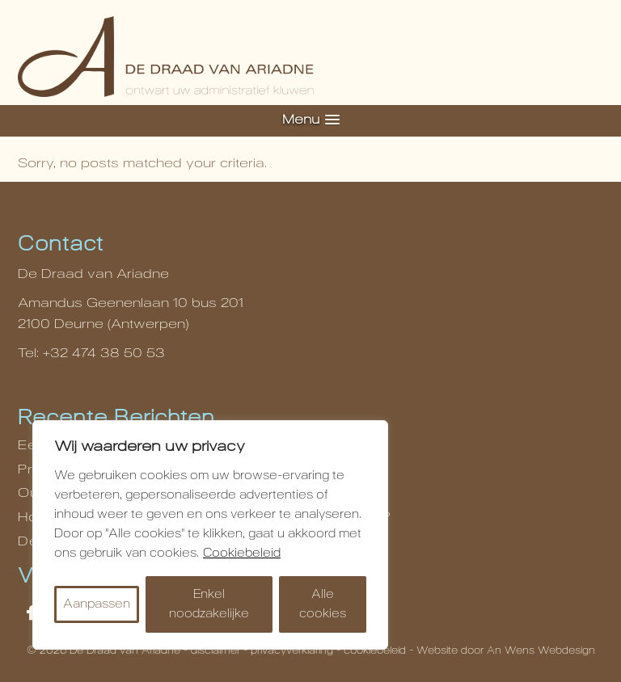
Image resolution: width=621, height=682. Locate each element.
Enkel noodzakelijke (209, 604)
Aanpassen (96, 604)
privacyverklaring (292, 651)
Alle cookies (322, 604)
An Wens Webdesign (541, 651)
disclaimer (215, 651)
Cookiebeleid (242, 553)
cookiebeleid (375, 651)
